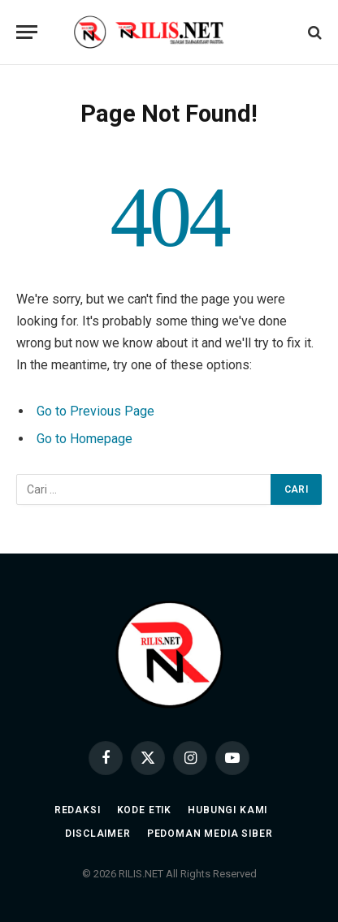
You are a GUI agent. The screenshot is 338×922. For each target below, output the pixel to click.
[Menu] (26, 32)
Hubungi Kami (227, 810)
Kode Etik (144, 810)
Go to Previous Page (95, 411)
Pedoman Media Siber (210, 833)
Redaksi (77, 810)
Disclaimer (97, 833)
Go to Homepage (84, 438)
